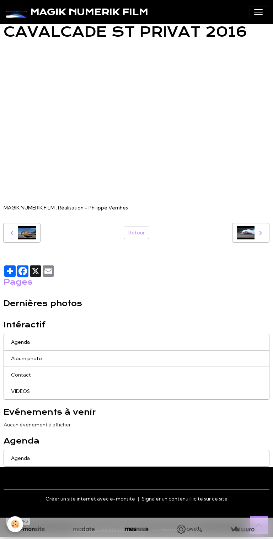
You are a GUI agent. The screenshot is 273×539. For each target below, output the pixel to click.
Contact (21, 375)
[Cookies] (15, 524)
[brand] (77, 12)
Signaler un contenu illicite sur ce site (185, 499)
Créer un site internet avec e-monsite (90, 499)
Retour (136, 232)
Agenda (20, 342)
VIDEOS (20, 391)
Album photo (26, 358)
